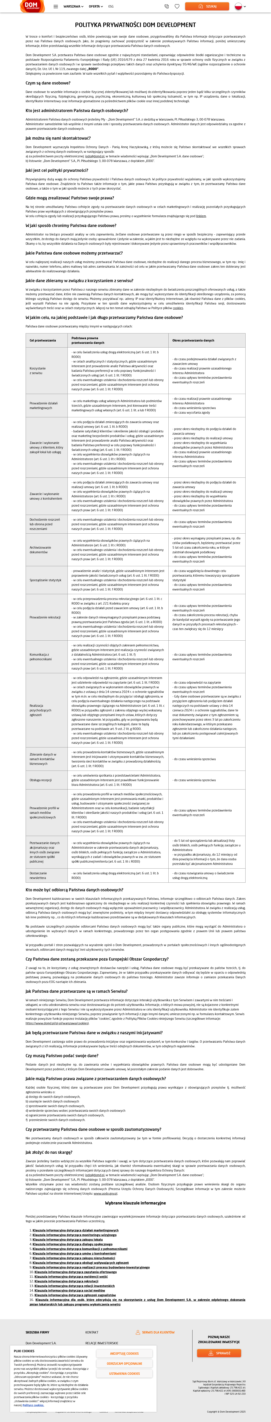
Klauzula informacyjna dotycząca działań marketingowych (75, 1230)
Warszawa (72, 6)
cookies (178, 308)
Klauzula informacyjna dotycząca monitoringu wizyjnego (74, 1235)
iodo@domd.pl (94, 156)
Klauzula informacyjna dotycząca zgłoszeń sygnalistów (75, 1295)
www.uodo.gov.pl (105, 1193)
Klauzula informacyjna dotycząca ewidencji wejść (71, 1276)
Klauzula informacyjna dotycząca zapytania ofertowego (76, 1272)
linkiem (201, 216)
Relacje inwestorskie (101, 1343)
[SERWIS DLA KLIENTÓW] (161, 1332)
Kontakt (92, 1332)
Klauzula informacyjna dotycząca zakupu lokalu (68, 1239)
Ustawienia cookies (124, 1373)
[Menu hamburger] (56, 7)
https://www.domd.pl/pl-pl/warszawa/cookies (57, 1023)
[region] (83, 1378)
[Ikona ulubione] (177, 6)
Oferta (94, 6)
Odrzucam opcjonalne (124, 1363)
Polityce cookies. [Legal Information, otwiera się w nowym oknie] (33, 1405)
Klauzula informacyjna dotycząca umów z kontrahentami (74, 1253)
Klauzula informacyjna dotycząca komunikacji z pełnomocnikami (80, 1249)
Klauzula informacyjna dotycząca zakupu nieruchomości (74, 1258)
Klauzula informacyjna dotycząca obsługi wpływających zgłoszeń (81, 1262)
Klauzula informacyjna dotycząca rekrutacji (66, 1281)
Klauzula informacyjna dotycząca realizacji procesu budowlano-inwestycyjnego (91, 1267)
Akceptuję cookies (124, 1353)
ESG (111, 6)
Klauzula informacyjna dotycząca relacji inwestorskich (75, 1286)
